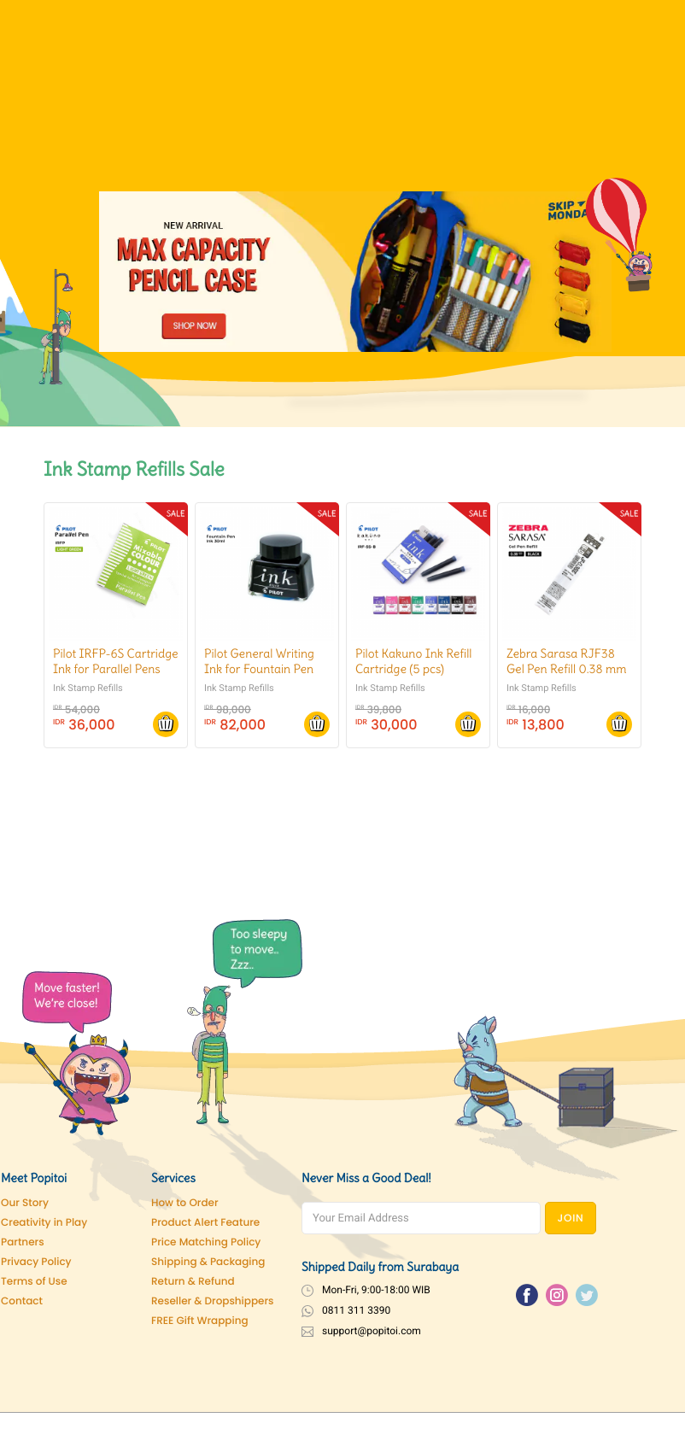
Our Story (25, 1203)
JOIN (571, 1218)
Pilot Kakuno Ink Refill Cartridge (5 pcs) (413, 661)
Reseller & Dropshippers (212, 1301)
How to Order (185, 1203)
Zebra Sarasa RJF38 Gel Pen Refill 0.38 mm (566, 661)
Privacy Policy (36, 1262)
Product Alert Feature (205, 1223)
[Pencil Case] (355, 271)
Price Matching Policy (206, 1242)
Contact (22, 1301)
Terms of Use (34, 1281)
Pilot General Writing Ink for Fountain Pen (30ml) (259, 669)
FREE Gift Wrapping (200, 1321)
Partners (22, 1242)
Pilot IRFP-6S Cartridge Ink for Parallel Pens (116, 661)
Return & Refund (193, 1281)
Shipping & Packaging (208, 1262)
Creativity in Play (44, 1223)
